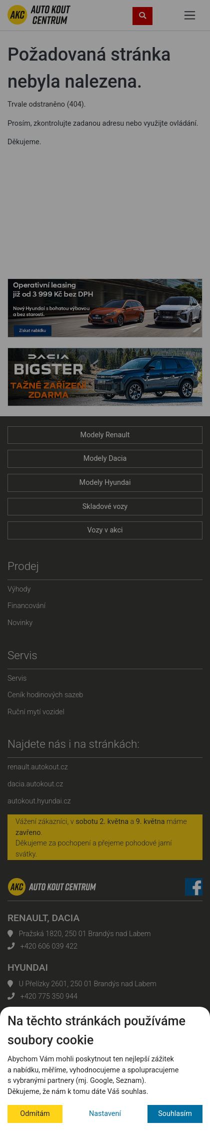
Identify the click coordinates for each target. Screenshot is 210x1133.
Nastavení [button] (105, 1113)
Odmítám (35, 1113)
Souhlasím (175, 1113)
